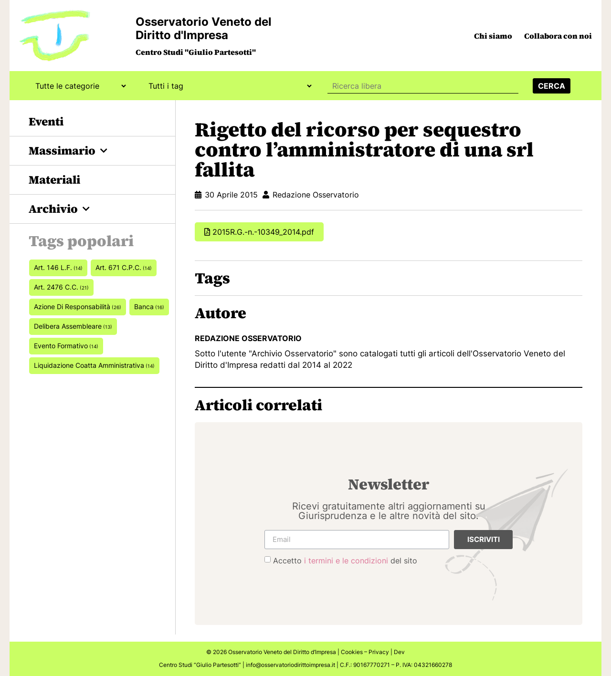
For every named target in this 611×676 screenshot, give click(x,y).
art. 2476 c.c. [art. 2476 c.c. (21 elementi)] (61, 287)
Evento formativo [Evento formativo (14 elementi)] (66, 346)
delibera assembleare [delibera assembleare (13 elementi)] (73, 326)
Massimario (68, 151)
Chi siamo (493, 36)
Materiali (54, 179)
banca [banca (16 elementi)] (149, 306)
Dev (399, 651)
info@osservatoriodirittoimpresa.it (290, 664)
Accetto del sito (345, 560)
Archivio (59, 209)
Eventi (46, 121)
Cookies (352, 651)
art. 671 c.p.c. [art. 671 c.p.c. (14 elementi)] (123, 267)
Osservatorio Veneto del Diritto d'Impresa (204, 28)
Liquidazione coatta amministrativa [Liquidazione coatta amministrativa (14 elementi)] (94, 365)
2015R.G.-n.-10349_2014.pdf (263, 232)
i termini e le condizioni (346, 560)
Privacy (379, 651)
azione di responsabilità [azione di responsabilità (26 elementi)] (77, 306)
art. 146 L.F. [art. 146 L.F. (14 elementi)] (58, 267)
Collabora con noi (558, 36)
